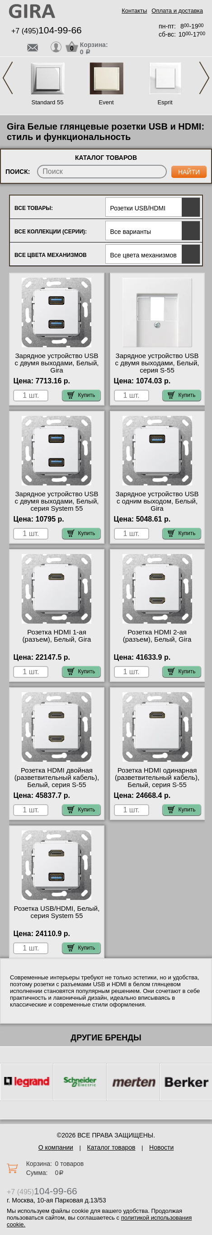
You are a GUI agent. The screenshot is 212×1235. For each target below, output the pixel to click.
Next (204, 77)
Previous (7, 77)
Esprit (164, 102)
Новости (161, 1147)
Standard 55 (48, 102)
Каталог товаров (111, 1147)
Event (106, 102)
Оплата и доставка (177, 10)
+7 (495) (46, 31)
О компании (55, 1147)
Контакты (134, 10)
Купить (81, 395)
